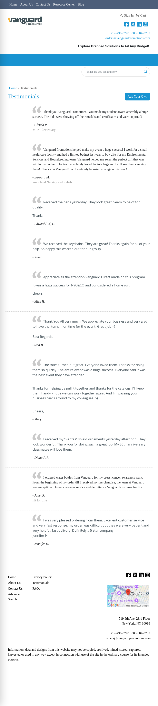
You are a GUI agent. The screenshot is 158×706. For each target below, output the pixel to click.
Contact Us (43, 4)
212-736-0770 (120, 33)
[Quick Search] (111, 72)
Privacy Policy (42, 577)
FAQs (36, 588)
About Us (26, 4)
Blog (81, 4)
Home (13, 4)
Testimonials (40, 583)
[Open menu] (150, 60)
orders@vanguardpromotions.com (127, 38)
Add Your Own (137, 96)
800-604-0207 (140, 33)
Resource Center (64, 4)
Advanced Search (14, 596)
